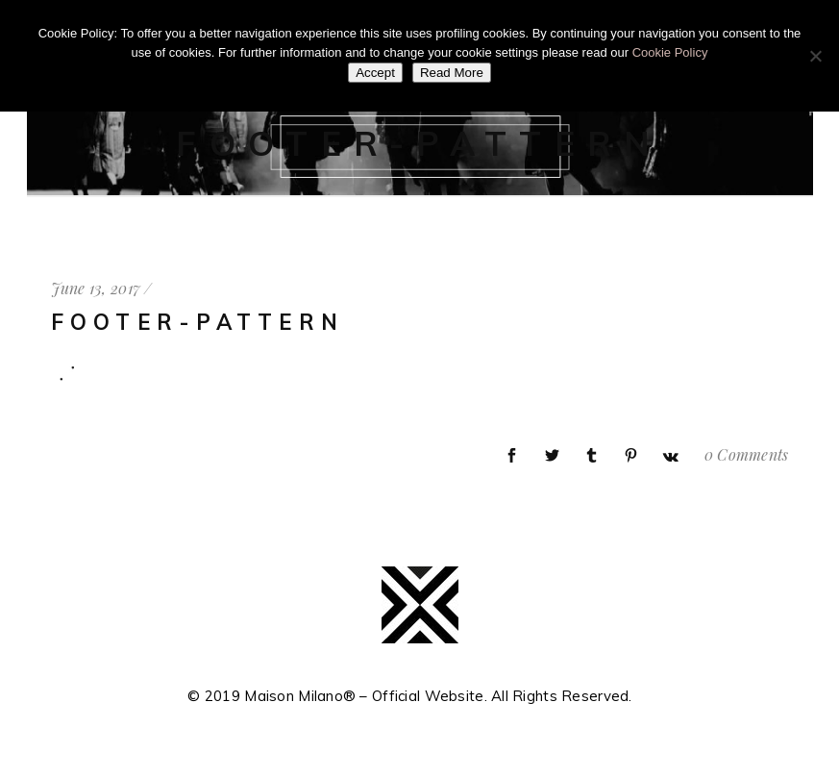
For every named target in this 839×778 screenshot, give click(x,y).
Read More (451, 72)
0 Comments (746, 454)
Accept (375, 72)
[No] (815, 55)
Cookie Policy (670, 52)
